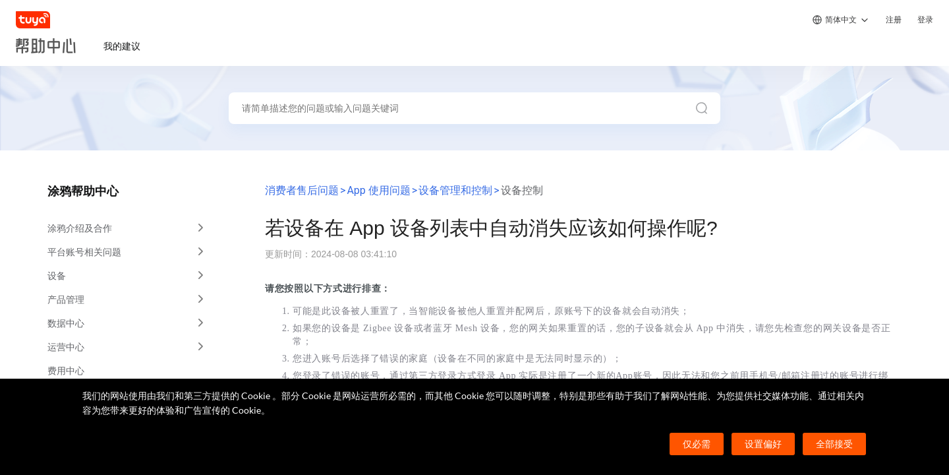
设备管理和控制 (455, 190)
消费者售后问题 (302, 190)
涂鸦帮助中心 (83, 191)
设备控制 (522, 190)
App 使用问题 (378, 190)
